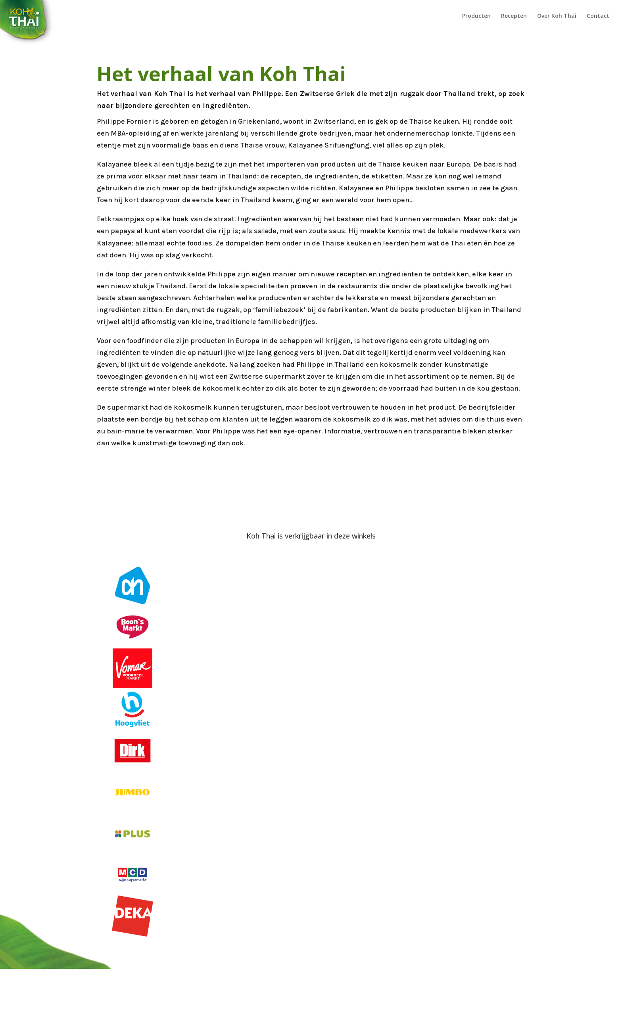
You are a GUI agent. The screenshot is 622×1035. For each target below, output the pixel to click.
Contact (598, 16)
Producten (476, 16)
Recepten (514, 16)
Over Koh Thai (556, 16)
